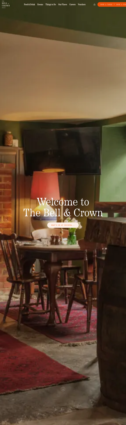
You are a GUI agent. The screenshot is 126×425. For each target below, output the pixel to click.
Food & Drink (32, 5)
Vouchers (79, 5)
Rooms (41, 5)
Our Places (62, 5)
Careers (71, 5)
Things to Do (51, 5)
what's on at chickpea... (63, 225)
